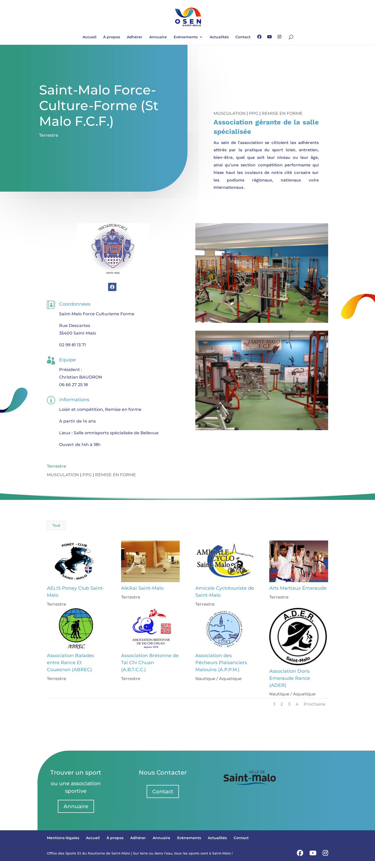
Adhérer (134, 37)
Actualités (219, 37)
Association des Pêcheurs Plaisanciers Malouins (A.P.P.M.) (220, 663)
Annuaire (158, 37)
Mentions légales (63, 837)
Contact (243, 37)
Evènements (186, 37)
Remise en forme (282, 113)
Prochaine (315, 704)
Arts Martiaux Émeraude (297, 588)
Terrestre (48, 135)
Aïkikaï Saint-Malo (142, 588)
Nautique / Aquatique (218, 678)
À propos (111, 37)
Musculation (230, 113)
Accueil (89, 37)
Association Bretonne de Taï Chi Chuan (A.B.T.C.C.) (149, 663)
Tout (56, 525)
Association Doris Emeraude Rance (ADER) (289, 678)
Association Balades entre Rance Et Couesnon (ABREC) (70, 663)
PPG (253, 113)
